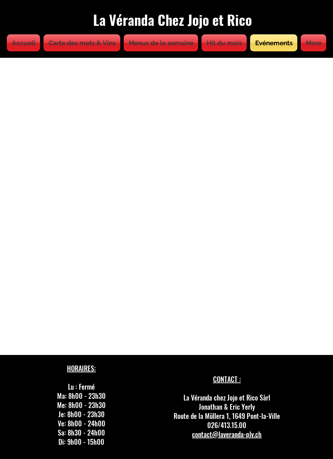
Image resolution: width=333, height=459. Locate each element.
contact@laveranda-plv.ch (227, 434)
